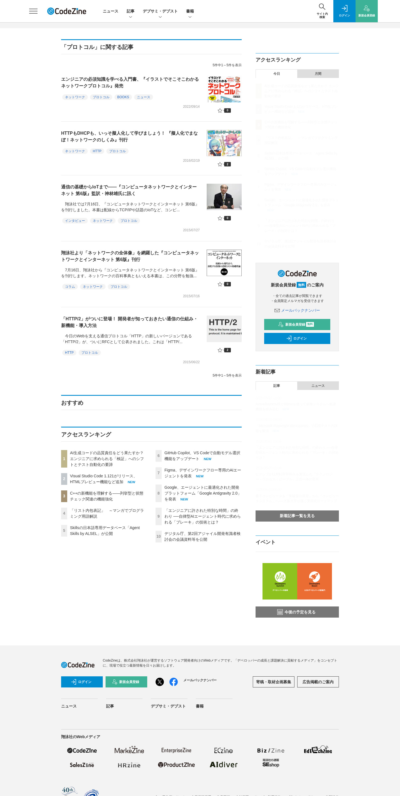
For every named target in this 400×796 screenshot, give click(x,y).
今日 (276, 74)
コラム (70, 287)
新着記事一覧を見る (297, 516)
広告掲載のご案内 (318, 682)
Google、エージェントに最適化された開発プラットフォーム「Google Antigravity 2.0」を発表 (202, 493)
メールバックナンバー (297, 310)
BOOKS (123, 97)
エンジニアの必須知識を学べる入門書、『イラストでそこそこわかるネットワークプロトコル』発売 (130, 82)
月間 (318, 74)
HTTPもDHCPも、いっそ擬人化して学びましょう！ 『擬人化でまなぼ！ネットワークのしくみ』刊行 (129, 136)
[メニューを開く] (33, 11)
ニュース (110, 11)
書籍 (190, 11)
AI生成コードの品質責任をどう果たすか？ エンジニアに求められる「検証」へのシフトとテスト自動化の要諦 (107, 459)
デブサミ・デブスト (160, 11)
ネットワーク (75, 97)
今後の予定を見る (296, 612)
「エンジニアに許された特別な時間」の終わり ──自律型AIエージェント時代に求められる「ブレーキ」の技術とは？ (202, 516)
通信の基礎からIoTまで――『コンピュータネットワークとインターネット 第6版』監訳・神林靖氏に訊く (129, 190)
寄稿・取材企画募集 (273, 682)
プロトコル (101, 97)
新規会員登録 (296, 324)
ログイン (296, 338)
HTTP (97, 151)
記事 (130, 11)
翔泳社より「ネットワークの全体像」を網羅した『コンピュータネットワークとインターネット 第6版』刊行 (130, 256)
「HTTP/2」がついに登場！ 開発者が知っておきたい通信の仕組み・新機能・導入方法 (129, 322)
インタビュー (75, 221)
